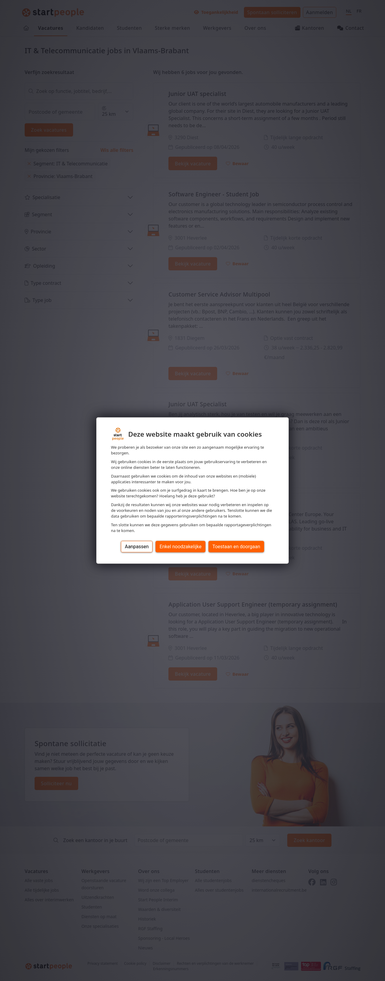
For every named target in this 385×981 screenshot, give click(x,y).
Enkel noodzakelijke (180, 546)
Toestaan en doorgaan (236, 546)
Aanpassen (137, 546)
